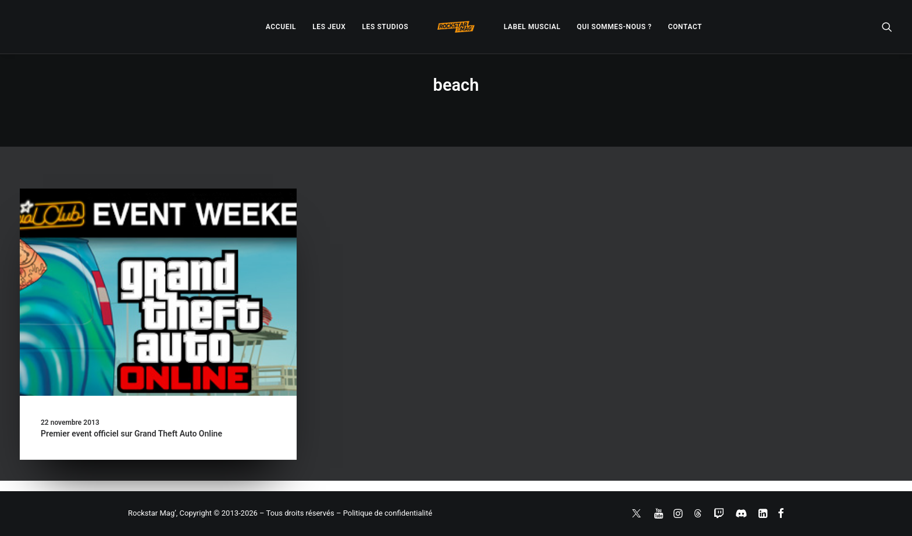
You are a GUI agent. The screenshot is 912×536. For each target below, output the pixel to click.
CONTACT (685, 27)
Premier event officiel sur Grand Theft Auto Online (131, 433)
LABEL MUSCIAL (532, 27)
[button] (887, 27)
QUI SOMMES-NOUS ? (614, 27)
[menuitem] (281, 27)
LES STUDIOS (385, 27)
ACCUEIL (281, 27)
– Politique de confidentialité (384, 513)
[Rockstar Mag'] (456, 27)
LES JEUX (328, 27)
